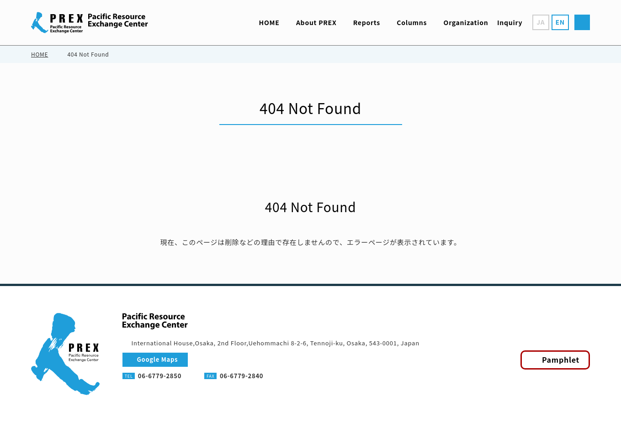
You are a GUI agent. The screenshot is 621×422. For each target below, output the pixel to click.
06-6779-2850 (159, 375)
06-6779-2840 (241, 375)
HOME (39, 54)
